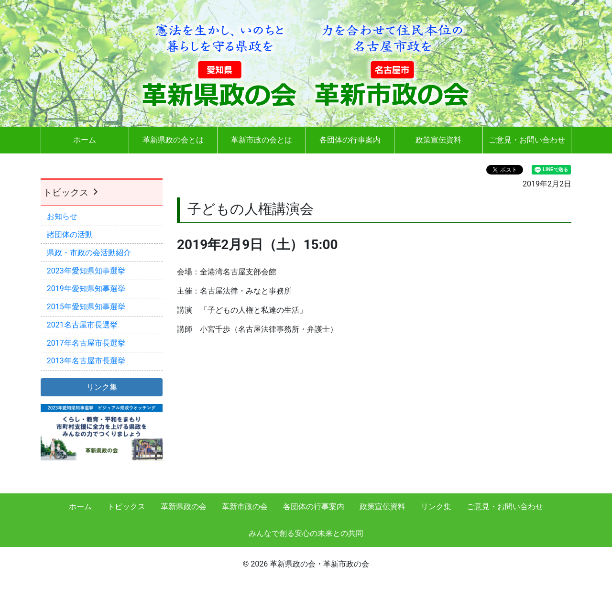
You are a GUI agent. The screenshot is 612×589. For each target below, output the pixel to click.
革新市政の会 (245, 506)
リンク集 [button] (102, 387)
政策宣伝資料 (438, 139)
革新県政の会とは (173, 139)
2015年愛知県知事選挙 (86, 306)
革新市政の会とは (261, 139)
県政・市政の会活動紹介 (89, 252)
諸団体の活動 (70, 234)
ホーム (84, 139)
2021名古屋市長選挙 (82, 324)
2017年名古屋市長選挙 (86, 343)
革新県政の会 (184, 506)
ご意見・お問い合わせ (527, 139)
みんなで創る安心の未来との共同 (306, 533)
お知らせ (62, 216)
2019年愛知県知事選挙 (86, 288)
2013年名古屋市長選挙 (86, 360)
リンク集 (436, 506)
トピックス (71, 192)
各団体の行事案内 (350, 139)
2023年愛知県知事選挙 (86, 270)
